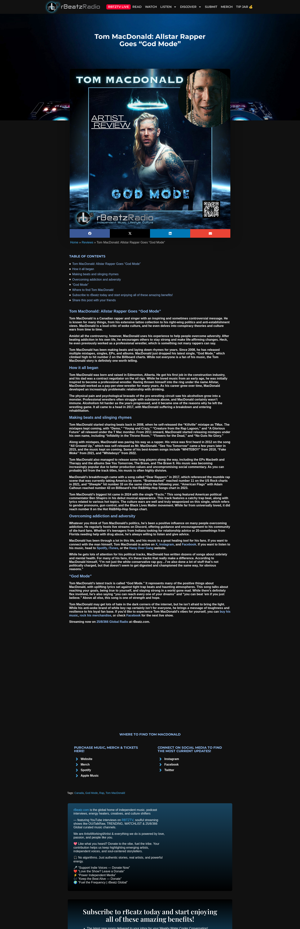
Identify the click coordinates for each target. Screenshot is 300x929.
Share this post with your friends (94, 300)
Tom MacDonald (115, 792)
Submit (211, 7)
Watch (151, 7)
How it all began (83, 269)
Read (137, 7)
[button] (90, 233)
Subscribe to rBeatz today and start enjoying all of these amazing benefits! (122, 295)
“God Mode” (80, 284)
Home (74, 242)
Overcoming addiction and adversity (96, 279)
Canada (79, 792)
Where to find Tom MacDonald (92, 289)
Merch (227, 7)
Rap (101, 792)
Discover (190, 6)
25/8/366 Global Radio (112, 621)
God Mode (91, 792)
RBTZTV (127, 820)
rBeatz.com (81, 809)
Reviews (87, 242)
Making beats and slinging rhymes (95, 274)
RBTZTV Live (118, 7)
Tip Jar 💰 (244, 7)
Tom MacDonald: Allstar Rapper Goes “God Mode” (106, 263)
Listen (168, 6)
